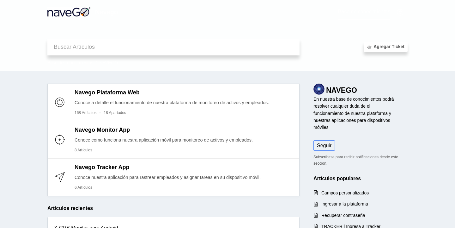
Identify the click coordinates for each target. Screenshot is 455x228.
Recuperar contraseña (343, 215)
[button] (400, 12)
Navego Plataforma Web (107, 92)
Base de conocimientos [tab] (364, 11)
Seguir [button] (324, 145)
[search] (173, 47)
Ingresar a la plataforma (344, 203)
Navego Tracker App (102, 167)
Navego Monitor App (102, 130)
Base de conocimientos (70, 62)
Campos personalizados (345, 192)
